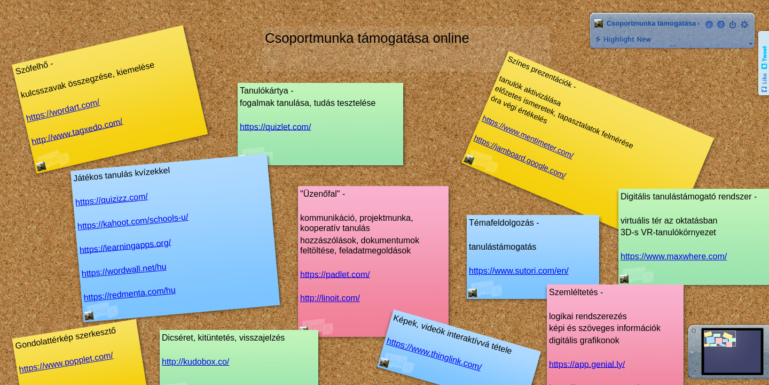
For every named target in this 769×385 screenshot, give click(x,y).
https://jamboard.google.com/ (520, 157)
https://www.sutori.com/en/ (519, 270)
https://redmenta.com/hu (129, 293)
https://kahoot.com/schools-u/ (133, 221)
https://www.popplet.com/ (65, 362)
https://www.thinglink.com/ (434, 354)
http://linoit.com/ (330, 298)
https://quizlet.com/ (275, 126)
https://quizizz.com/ (111, 199)
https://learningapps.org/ (125, 246)
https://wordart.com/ (62, 110)
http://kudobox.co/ (195, 361)
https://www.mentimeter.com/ (528, 137)
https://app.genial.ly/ (587, 363)
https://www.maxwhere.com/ (674, 256)
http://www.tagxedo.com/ (76, 132)
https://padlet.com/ (335, 274)
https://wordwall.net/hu (124, 270)
